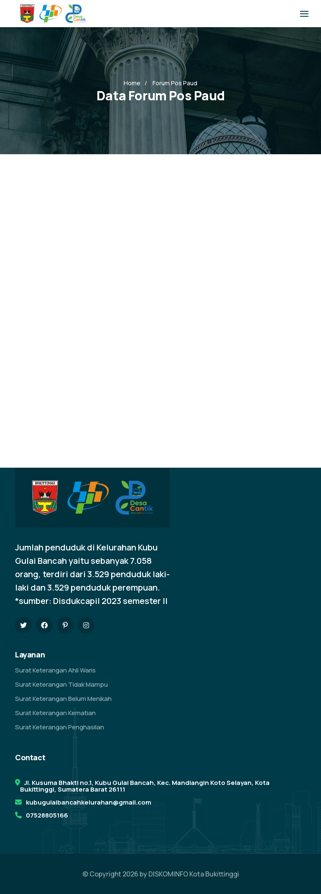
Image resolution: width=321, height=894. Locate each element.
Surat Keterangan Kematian (55, 712)
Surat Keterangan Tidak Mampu (61, 684)
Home (132, 83)
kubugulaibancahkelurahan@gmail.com (88, 802)
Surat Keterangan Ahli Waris (55, 670)
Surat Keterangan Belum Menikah (63, 698)
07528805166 (47, 815)
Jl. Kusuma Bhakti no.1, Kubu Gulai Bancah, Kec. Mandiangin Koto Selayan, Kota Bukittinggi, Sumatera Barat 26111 (145, 786)
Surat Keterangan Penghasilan (59, 727)
